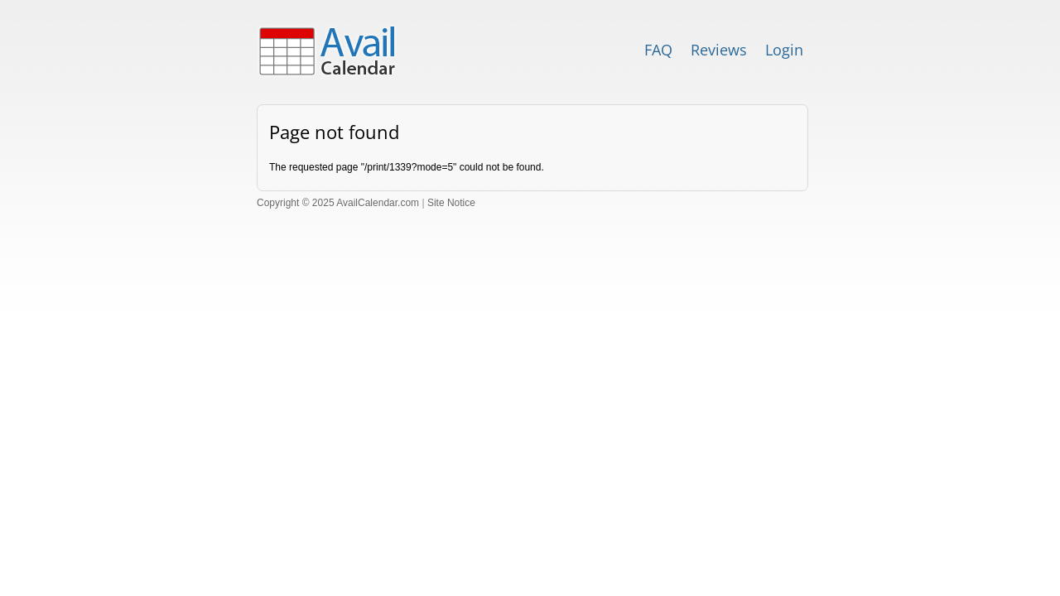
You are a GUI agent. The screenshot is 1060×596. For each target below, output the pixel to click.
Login (784, 49)
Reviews (719, 49)
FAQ (658, 49)
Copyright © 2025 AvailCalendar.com (338, 203)
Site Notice (451, 203)
